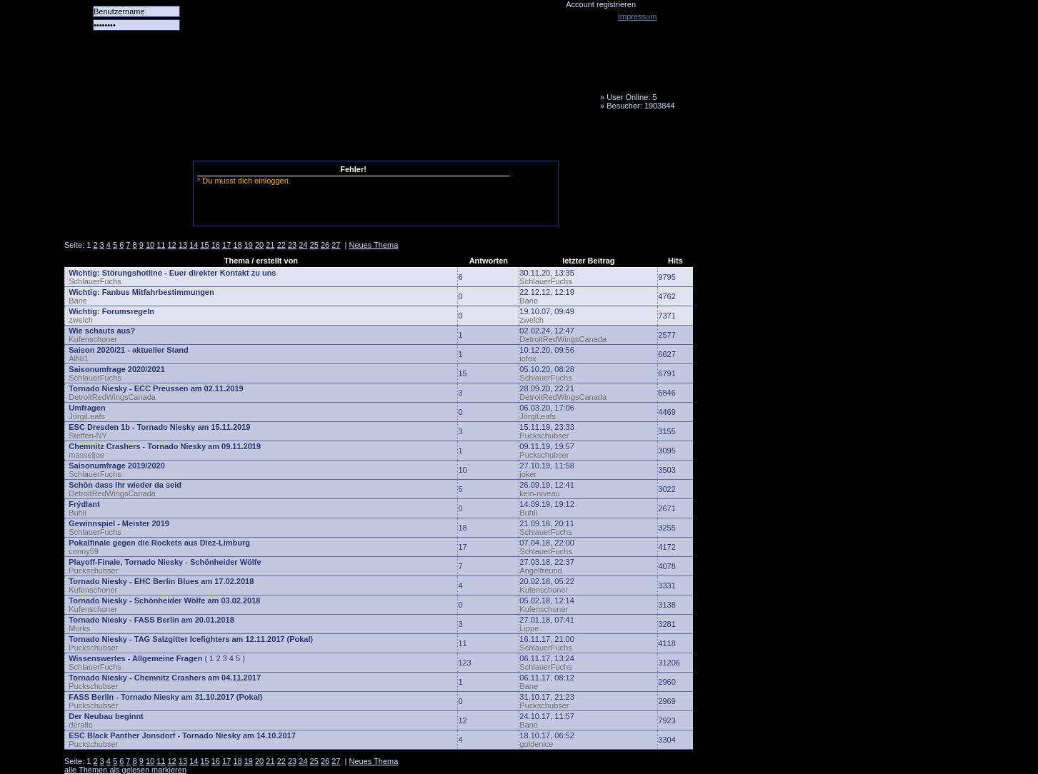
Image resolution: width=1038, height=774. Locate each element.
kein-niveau (539, 493)
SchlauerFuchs (95, 281)
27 (335, 245)
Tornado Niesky (378, 82)
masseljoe (86, 455)
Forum (261, 139)
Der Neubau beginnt (106, 716)
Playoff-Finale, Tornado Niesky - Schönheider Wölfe (165, 562)
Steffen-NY (88, 435)
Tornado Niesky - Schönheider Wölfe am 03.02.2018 (164, 600)
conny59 (84, 551)
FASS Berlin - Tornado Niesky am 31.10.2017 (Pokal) (165, 697)
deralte (81, 724)
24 (303, 245)
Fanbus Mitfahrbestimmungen (158, 292)
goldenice (536, 744)
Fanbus (428, 139)
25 (314, 245)
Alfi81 (79, 358)
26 (325, 245)
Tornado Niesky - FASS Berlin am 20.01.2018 (151, 619)
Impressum (637, 16)
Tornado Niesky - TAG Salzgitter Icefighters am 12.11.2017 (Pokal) (191, 639)
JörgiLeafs (87, 416)
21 (270, 245)
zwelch (81, 320)
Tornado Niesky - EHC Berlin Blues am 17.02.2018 (161, 581)
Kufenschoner (93, 339)
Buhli (77, 512)
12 (172, 245)
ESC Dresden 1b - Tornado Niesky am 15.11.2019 (159, 427)
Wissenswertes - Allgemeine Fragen (135, 658)
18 (237, 245)
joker (528, 474)
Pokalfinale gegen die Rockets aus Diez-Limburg (159, 542)
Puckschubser (544, 435)
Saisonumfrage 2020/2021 (117, 369)
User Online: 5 (632, 97)
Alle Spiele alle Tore (121, 139)
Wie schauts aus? (102, 330)
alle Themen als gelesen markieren (125, 769)
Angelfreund (540, 570)
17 (226, 245)
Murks (79, 628)
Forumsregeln (128, 311)
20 (259, 245)
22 (281, 245)
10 (150, 245)
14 (193, 245)
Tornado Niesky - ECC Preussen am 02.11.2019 (156, 388)
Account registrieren (601, 4)
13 (183, 245)
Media (372, 139)
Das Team (205, 139)
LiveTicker (316, 139)
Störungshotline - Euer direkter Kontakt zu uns (189, 272)
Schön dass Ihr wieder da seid (125, 485)
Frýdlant (84, 504)
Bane (78, 300)
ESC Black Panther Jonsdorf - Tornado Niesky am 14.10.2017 (182, 735)
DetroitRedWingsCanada (563, 339)
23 (292, 245)
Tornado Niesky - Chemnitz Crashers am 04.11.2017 (165, 677)
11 (160, 245)
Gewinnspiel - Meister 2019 (119, 523)
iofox (527, 358)
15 (204, 245)
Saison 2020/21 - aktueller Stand (129, 350)
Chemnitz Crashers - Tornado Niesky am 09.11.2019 (165, 446)
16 (215, 245)
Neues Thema (373, 245)
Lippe (529, 628)
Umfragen (87, 407)
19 (248, 245)
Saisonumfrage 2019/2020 (117, 465)
